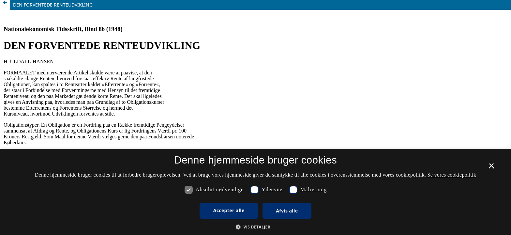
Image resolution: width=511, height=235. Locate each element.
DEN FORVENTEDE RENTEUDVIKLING (53, 5)
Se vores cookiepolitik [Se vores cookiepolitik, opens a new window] (452, 175)
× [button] (491, 168)
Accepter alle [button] (229, 210)
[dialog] (255, 192)
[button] (255, 227)
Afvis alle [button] (287, 211)
